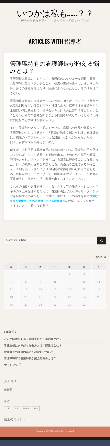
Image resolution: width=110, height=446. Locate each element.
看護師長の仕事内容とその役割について (28, 352)
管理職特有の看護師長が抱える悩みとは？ (54, 66)
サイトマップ (12, 364)
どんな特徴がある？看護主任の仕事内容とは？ (33, 339)
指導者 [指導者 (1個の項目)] (27, 408)
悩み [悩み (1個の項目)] (17, 408)
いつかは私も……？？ (55, 12)
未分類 (8, 389)
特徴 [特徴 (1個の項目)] (37, 408)
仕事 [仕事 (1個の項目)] (8, 408)
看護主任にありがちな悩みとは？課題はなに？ (33, 345)
